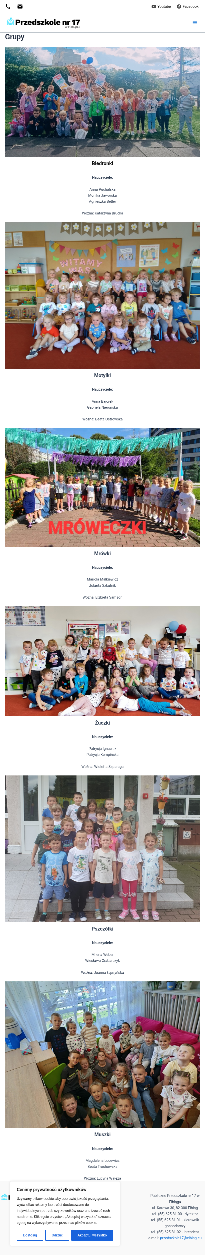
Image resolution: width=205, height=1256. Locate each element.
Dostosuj (30, 1235)
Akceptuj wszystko (92, 1235)
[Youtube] (161, 6)
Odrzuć (57, 1235)
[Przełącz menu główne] (195, 22)
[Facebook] (187, 6)
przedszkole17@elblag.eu (181, 1238)
